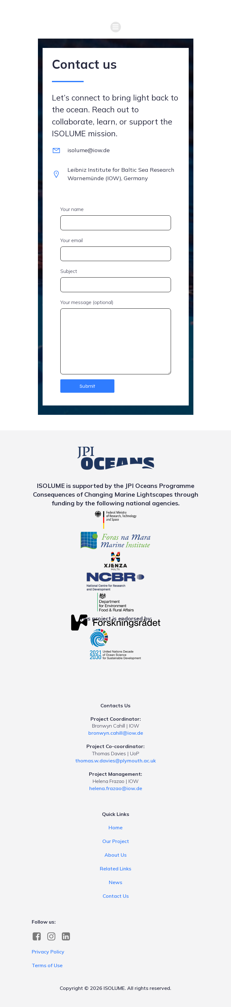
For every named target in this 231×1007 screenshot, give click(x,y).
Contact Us (116, 896)
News (115, 882)
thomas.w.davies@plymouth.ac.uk (115, 760)
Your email (115, 249)
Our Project (115, 841)
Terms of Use (47, 965)
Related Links (115, 868)
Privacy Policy (48, 951)
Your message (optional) (115, 336)
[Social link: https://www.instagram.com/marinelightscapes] (53, 937)
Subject (115, 280)
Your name (115, 218)
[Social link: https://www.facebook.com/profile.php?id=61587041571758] (39, 937)
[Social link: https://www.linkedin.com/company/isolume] (68, 937)
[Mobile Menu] (115, 27)
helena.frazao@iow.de (115, 788)
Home (115, 827)
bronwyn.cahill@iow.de (115, 733)
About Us (115, 855)
